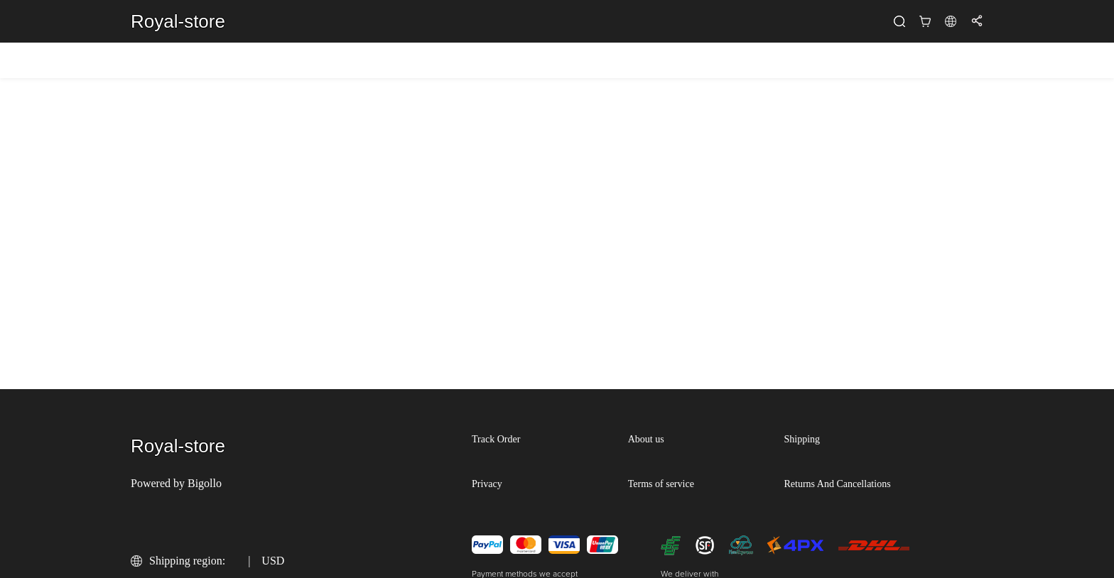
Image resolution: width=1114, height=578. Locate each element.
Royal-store (178, 21)
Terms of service (661, 484)
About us (646, 439)
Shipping (802, 439)
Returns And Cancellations (837, 484)
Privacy (487, 484)
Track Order (496, 439)
